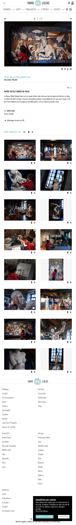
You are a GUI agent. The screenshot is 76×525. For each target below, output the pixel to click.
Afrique (41, 433)
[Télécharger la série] (29, 132)
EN (71, 88)
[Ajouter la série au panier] (32, 132)
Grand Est (5, 433)
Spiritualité (6, 410)
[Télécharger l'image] (62, 69)
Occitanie (5, 441)
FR (68, 88)
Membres (7, 9)
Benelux (41, 462)
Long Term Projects (9, 423)
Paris (4, 462)
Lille (3, 454)
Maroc (40, 471)
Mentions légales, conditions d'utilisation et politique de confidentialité (38, 521)
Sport (4, 402)
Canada (40, 454)
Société (5, 393)
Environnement (8, 397)
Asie (39, 441)
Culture (5, 406)
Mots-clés (11, 111)
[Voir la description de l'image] (68, 69)
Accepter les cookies (44, 516)
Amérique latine (44, 437)
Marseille (5, 458)
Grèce (40, 483)
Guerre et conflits (8, 427)
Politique (5, 389)
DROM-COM (6, 450)
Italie (40, 479)
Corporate (42, 393)
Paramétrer (63, 516)
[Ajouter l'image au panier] (65, 69)
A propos (45, 9)
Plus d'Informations (42, 511)
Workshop (42, 402)
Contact (57, 9)
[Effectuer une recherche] (69, 3)
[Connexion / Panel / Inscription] (72, 3)
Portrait (41, 389)
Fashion (5, 418)
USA (39, 458)
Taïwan (40, 467)
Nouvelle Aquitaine (9, 446)
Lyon (3, 467)
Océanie (41, 450)
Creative (5, 414)
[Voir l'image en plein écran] (70, 69)
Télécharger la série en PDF (15, 120)
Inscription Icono (8, 511)
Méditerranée (43, 446)
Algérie (40, 475)
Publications (31, 9)
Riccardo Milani (10, 80)
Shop (40, 406)
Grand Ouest (6, 437)
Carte (18, 9)
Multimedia (42, 397)
